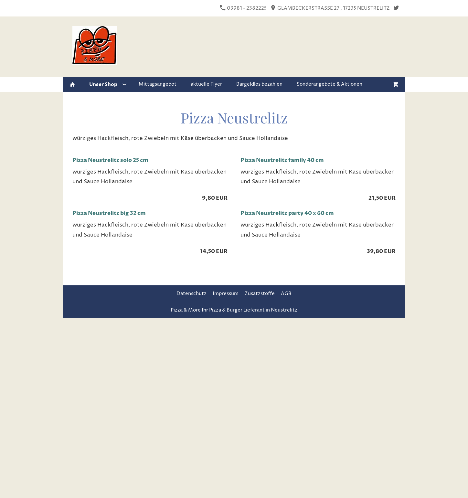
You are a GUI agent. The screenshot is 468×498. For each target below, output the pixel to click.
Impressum (226, 293)
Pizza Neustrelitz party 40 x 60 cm (287, 213)
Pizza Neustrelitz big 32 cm (109, 213)
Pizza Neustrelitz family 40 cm (282, 160)
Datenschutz (191, 293)
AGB (286, 293)
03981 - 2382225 (243, 8)
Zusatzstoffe (260, 293)
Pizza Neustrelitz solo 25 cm (110, 160)
